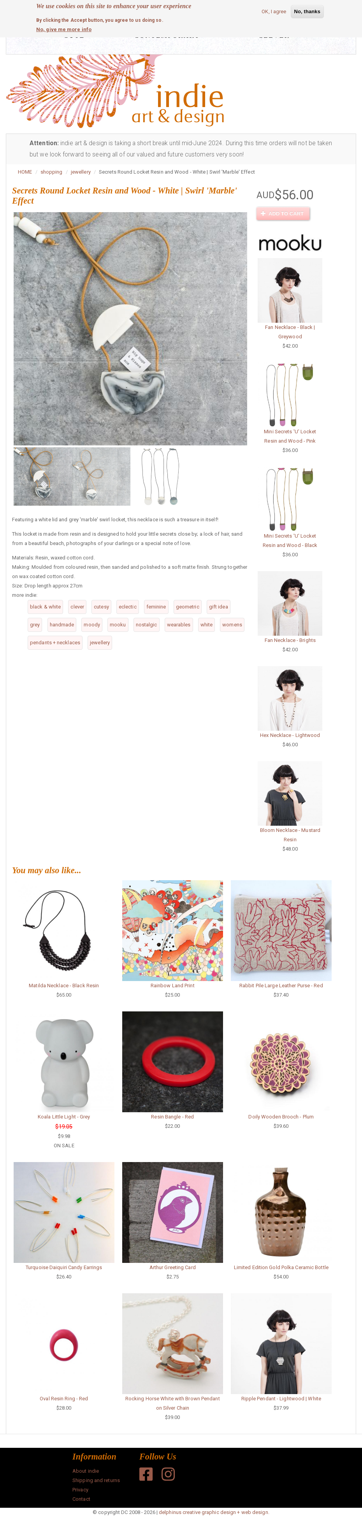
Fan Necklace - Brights (290, 640)
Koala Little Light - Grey (64, 1117)
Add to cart (282, 213)
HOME (25, 172)
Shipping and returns (96, 1480)
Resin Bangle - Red (172, 1117)
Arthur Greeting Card (172, 1267)
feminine (156, 607)
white (206, 625)
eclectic (128, 607)
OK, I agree (274, 11)
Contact (81, 1499)
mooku (118, 625)
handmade (62, 625)
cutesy (101, 607)
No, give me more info (63, 29)
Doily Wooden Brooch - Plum (281, 1117)
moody (92, 625)
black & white (45, 607)
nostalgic (146, 625)
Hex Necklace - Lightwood (290, 735)
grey (35, 625)
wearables (179, 625)
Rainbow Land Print (173, 985)
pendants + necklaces (55, 642)
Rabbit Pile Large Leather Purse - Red (281, 985)
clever (77, 607)
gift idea (218, 607)
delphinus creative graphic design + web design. (214, 1512)
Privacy (80, 1490)
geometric (187, 607)
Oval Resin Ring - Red (64, 1398)
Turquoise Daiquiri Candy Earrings (64, 1267)
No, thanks (307, 11)
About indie (85, 1471)
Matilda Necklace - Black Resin (64, 985)
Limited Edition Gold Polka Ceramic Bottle (281, 1267)
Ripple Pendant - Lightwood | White (281, 1398)
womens (232, 625)
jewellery (81, 172)
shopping (51, 172)
